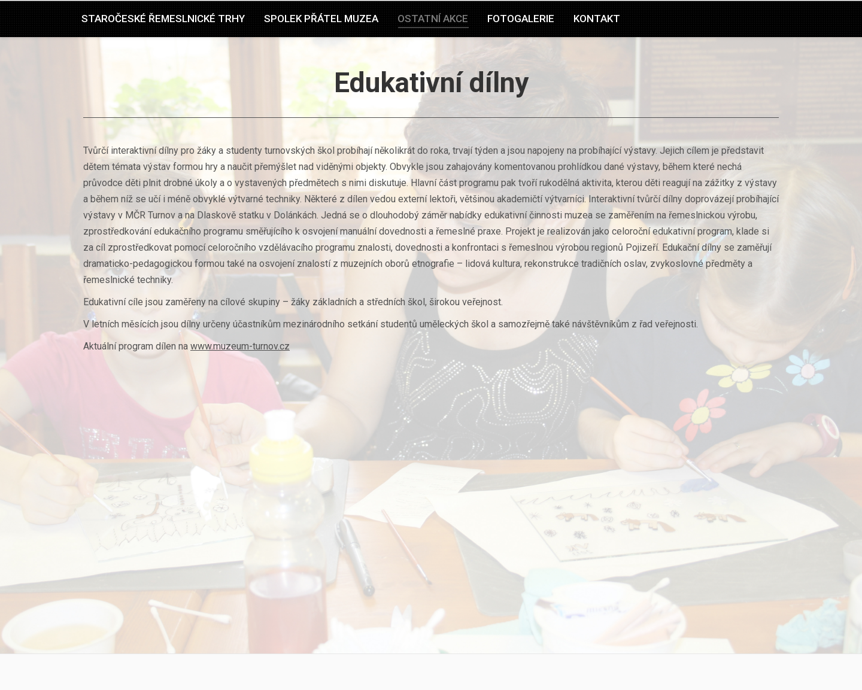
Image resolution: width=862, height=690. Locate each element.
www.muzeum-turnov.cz (240, 346)
